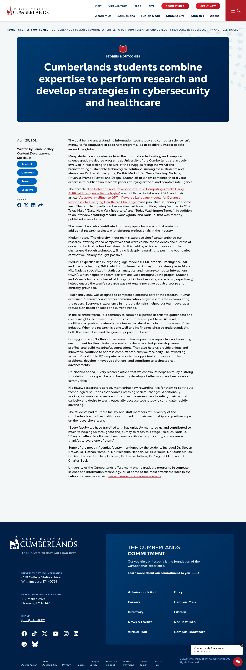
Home (11, 29)
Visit (98, 6)
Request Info (175, 6)
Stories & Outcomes (33, 29)
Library (180, 612)
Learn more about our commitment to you (159, 573)
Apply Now (208, 6)
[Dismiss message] (242, 645)
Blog (138, 6)
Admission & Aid (142, 592)
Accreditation (29, 664)
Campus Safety (94, 663)
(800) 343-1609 (33, 620)
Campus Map (185, 602)
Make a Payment (128, 663)
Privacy (66, 664)
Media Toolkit (143, 663)
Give (151, 6)
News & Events (140, 622)
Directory (135, 612)
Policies (80, 664)
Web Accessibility (49, 663)
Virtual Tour (118, 6)
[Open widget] (238, 662)
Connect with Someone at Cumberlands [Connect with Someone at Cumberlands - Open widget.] (209, 650)
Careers (134, 602)
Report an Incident (111, 663)
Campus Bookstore (189, 632)
